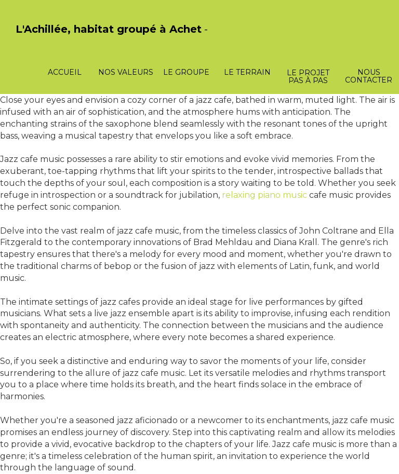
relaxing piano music (264, 195)
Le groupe (186, 72)
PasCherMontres (42, 40)
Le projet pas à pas (308, 76)
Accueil (65, 72)
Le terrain (247, 72)
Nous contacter (368, 76)
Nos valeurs (125, 72)
